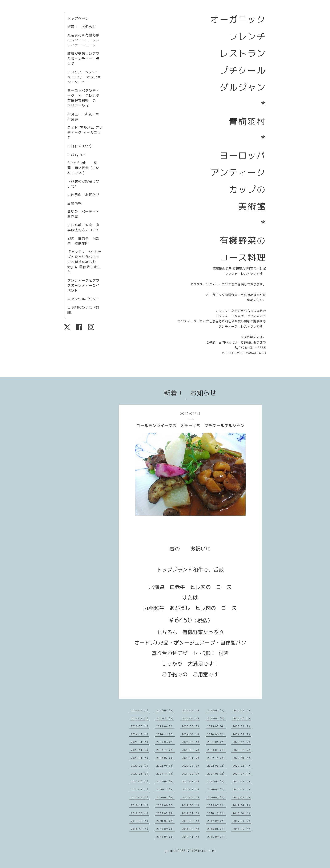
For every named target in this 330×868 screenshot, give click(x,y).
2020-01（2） (216, 797)
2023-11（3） (140, 750)
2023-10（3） (165, 750)
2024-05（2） (242, 734)
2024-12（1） (140, 734)
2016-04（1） (165, 837)
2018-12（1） (216, 813)
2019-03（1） (140, 813)
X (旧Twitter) (79, 146)
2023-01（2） (191, 758)
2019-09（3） (165, 805)
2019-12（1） (242, 797)
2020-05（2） (140, 797)
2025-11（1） (165, 718)
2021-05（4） (165, 781)
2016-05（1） (242, 829)
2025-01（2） (242, 726)
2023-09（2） (191, 750)
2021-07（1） (242, 773)
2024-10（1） (191, 734)
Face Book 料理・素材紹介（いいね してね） (83, 167)
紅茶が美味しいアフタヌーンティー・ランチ (83, 58)
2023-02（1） (165, 758)
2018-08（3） (165, 821)
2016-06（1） (216, 829)
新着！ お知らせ (81, 26)
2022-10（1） (242, 758)
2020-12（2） (165, 789)
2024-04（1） (140, 742)
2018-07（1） (191, 821)
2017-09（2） (216, 821)
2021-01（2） (140, 789)
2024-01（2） (216, 742)
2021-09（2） (191, 773)
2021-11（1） (165, 773)
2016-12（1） (140, 829)
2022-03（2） (216, 765)
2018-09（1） (140, 821)
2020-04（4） (165, 797)
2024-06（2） (216, 734)
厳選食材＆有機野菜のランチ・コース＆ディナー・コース (83, 40)
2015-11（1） (191, 837)
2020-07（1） (242, 789)
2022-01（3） (140, 773)
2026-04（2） (165, 710)
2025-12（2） (140, 718)
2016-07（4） (191, 829)
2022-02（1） (242, 765)
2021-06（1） (140, 781)
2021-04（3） (191, 781)
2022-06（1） (165, 765)
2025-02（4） (216, 726)
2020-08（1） (216, 789)
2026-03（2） (191, 710)
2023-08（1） (216, 750)
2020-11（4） (191, 789)
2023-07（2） (242, 750)
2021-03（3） (216, 781)
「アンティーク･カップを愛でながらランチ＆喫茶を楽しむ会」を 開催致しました (84, 262)
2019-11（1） (140, 805)
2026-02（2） (216, 710)
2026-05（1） (140, 710)
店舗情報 (74, 203)
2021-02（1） (242, 781)
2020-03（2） (191, 797)
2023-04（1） (140, 758)
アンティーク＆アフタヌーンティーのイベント (83, 285)
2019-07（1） (216, 805)
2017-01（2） (242, 821)
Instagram (76, 154)
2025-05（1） (140, 726)
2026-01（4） (242, 710)
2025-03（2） (191, 726)
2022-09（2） (140, 765)
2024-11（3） (165, 734)
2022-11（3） (216, 758)
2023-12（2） (242, 742)
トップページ (78, 18)
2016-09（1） (165, 829)
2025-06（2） (242, 718)
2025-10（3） (191, 718)
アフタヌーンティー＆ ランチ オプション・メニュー (84, 77)
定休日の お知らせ (83, 194)
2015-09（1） (216, 837)
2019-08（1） (191, 805)
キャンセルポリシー (83, 299)
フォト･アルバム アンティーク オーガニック (85, 132)
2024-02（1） (191, 742)
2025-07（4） (216, 718)
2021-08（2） (216, 773)
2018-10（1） (242, 813)
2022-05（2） (191, 765)
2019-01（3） (191, 813)
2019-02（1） (165, 813)
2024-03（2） (165, 742)
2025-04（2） (165, 726)
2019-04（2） (242, 805)
